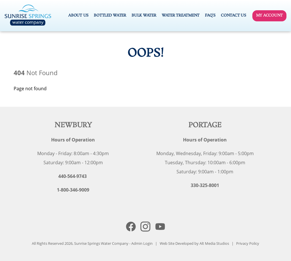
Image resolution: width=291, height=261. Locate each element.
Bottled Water (110, 15)
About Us (78, 15)
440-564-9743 (72, 176)
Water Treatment (180, 15)
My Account (269, 15)
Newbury (73, 125)
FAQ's (210, 15)
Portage (205, 125)
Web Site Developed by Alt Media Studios (194, 243)
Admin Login (142, 243)
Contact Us (233, 15)
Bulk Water (144, 15)
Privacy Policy (247, 243)
